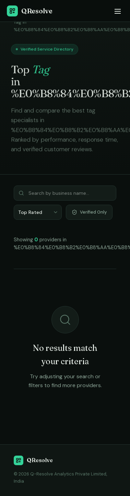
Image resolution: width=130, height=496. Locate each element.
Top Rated (30, 212)
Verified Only (89, 212)
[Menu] (117, 11)
